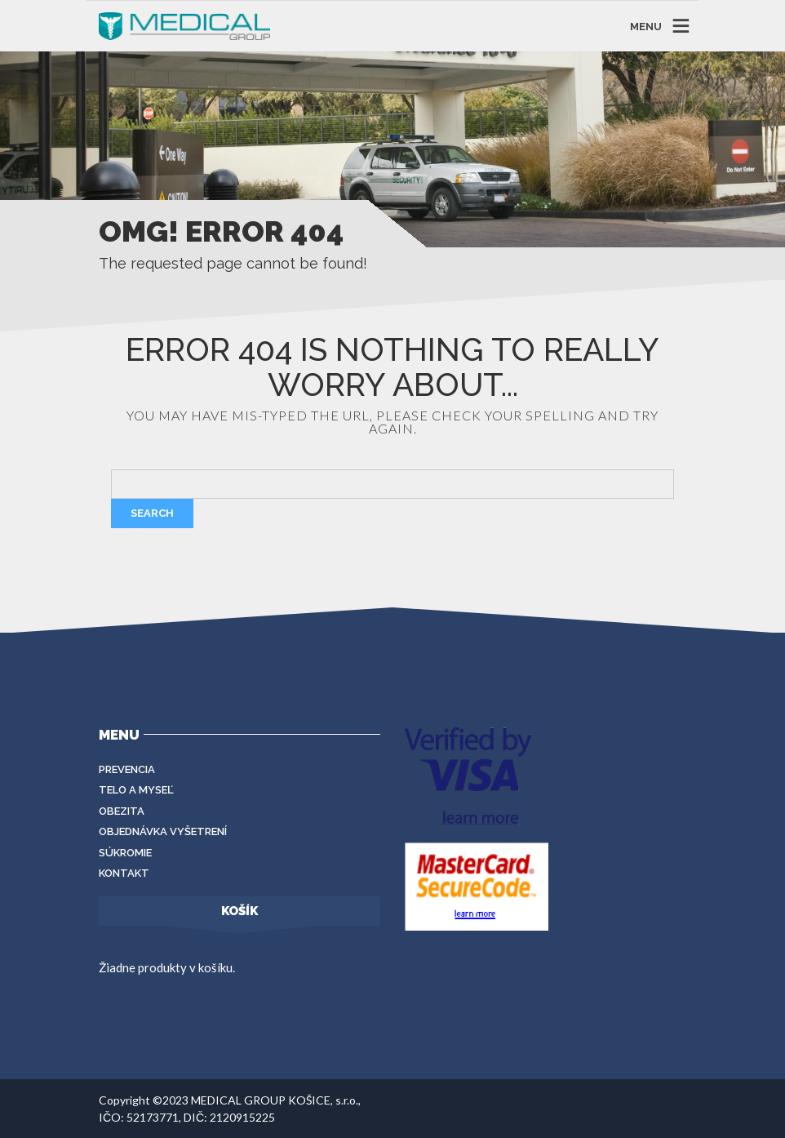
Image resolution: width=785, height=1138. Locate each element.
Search (152, 513)
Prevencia (127, 769)
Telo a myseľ (136, 790)
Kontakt (124, 873)
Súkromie (125, 853)
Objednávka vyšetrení (163, 831)
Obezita (121, 811)
